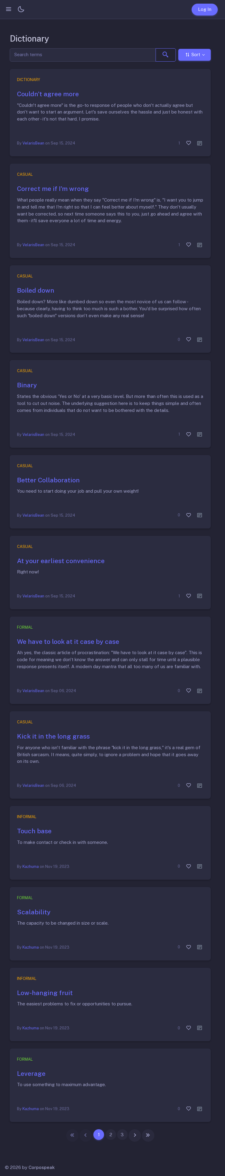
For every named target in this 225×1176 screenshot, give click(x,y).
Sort (192, 55)
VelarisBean (33, 143)
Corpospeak (42, 1167)
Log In (204, 9)
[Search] (83, 55)
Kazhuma (30, 866)
